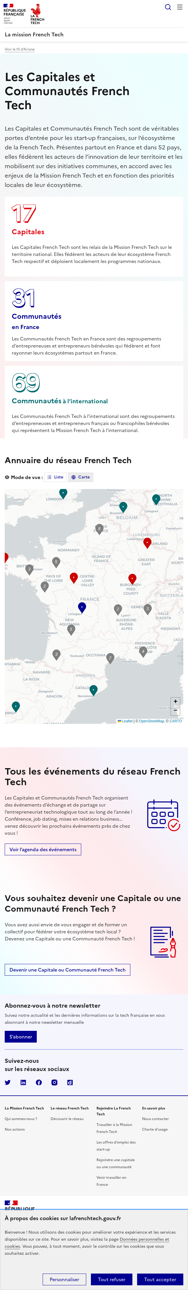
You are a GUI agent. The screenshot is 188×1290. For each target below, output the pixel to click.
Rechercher (168, 7)
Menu (180, 7)
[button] (147, 609)
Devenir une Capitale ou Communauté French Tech (67, 969)
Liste (58, 477)
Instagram (54, 1082)
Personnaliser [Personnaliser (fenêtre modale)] (64, 1279)
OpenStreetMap (151, 721)
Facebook (39, 1082)
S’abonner (20, 1036)
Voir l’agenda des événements (42, 849)
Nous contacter (155, 1119)
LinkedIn (23, 1082)
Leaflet (125, 721)
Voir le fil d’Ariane (20, 49)
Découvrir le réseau (67, 1119)
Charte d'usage (155, 1129)
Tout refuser (111, 1279)
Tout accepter (160, 1279)
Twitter (8, 1082)
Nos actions (15, 1129)
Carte (84, 477)
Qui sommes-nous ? (21, 1119)
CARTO (175, 721)
